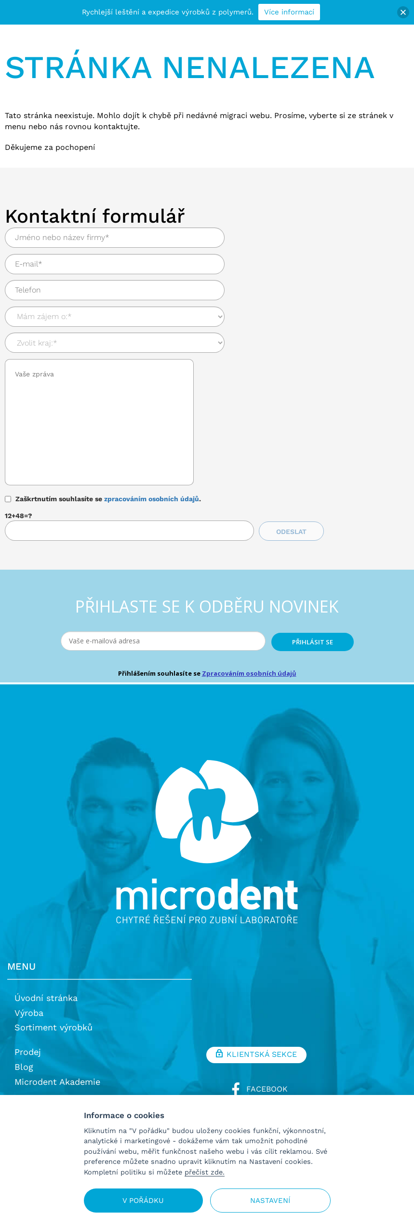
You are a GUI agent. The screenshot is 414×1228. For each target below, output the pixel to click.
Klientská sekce (256, 1055)
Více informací (289, 12)
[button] (403, 12)
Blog (23, 1067)
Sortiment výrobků (53, 1027)
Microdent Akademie (57, 1082)
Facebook (257, 1089)
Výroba (28, 1013)
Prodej (27, 1052)
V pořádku (143, 1200)
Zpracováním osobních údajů (249, 673)
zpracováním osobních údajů (151, 499)
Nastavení (270, 1200)
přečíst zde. (205, 1172)
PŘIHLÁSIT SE (312, 642)
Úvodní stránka (46, 998)
